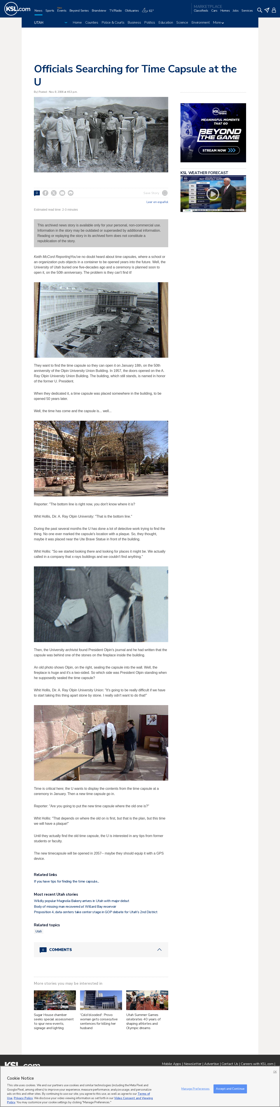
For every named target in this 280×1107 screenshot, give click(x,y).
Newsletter (192, 1063)
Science (182, 22)
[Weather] (149, 12)
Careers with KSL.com (257, 1063)
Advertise (211, 1063)
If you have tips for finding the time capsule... (66, 881)
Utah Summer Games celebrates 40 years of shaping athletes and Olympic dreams (143, 1021)
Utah (38, 931)
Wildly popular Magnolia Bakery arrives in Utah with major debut (81, 901)
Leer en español (157, 202)
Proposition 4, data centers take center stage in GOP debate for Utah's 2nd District (95, 912)
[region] (140, 1086)
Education (166, 22)
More (218, 22)
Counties (91, 22)
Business (134, 22)
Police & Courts (113, 22)
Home (77, 22)
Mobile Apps (171, 1063)
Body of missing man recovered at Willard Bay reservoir (75, 906)
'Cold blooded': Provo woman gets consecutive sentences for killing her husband (99, 1021)
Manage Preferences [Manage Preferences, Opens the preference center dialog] (195, 1089)
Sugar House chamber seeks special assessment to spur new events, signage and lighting (54, 1021)
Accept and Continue (230, 1089)
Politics (149, 22)
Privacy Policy (23, 1098)
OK (275, 1072)
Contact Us (230, 1063)
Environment (201, 22)
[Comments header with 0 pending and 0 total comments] (101, 949)
